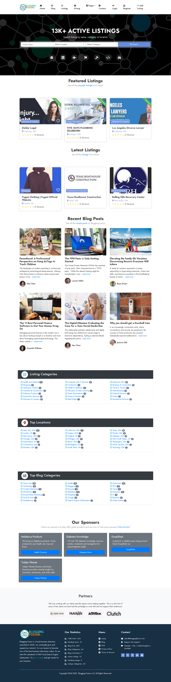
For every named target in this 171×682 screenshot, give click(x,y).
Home (42, 7)
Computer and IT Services (78, 382)
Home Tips (27, 483)
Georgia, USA (28, 438)
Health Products (40, 552)
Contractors (72, 385)
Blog (53, 7)
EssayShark (130, 549)
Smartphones (28, 500)
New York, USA (29, 430)
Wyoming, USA (118, 447)
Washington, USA (119, 441)
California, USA (74, 430)
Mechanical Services (120, 399)
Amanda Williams (34, 348)
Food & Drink (28, 497)
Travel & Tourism (119, 387)
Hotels (115, 396)
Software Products (30, 393)
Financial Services (119, 393)
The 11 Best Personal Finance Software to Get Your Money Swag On (39, 326)
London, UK (27, 433)
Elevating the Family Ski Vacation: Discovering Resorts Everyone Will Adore (129, 261)
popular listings (85, 85)
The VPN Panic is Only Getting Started (82, 260)
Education (116, 491)
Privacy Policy (107, 649)
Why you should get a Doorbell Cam (130, 323)
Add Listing (140, 7)
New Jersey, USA (30, 436)
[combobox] (69, 44)
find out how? (124, 527)
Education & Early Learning (78, 390)
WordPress (27, 491)
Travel (114, 489)
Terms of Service (108, 652)
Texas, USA (117, 430)
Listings (64, 7)
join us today (38, 657)
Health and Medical (31, 382)
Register (127, 7)
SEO (114, 486)
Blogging (71, 486)
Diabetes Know (85, 552)
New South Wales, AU (121, 438)
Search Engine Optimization (79, 500)
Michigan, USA (73, 438)
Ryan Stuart (122, 283)
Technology (27, 486)
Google (71, 497)
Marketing (72, 491)
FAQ (103, 645)
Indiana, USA (73, 433)
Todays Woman (40, 578)
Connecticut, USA (30, 444)
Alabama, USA (118, 436)
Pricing (77, 7)
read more (36, 277)
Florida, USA (117, 433)
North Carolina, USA (120, 444)
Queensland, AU (29, 441)
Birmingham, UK (74, 444)
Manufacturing (118, 390)
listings (85, 154)
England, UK (72, 436)
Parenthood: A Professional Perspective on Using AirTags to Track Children (37, 261)
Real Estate (72, 399)
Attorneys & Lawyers (31, 399)
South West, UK (74, 447)
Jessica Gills (122, 342)
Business (115, 497)
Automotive (116, 483)
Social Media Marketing (32, 494)
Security (71, 489)
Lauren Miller (78, 280)
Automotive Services (31, 396)
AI (113, 494)
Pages (90, 5)
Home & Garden (74, 396)
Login (114, 7)
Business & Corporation (121, 385)
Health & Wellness (75, 387)
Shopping (27, 385)
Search (134, 44)
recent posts (81, 223)
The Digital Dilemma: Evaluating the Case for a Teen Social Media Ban (84, 324)
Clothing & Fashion (30, 387)
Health (70, 483)
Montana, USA (29, 447)
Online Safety (117, 500)
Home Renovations (75, 393)
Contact (102, 7)
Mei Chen (31, 283)
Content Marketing (30, 489)
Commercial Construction (33, 390)
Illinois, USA (72, 441)
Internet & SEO (118, 382)
